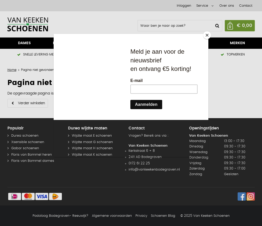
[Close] (207, 35)
